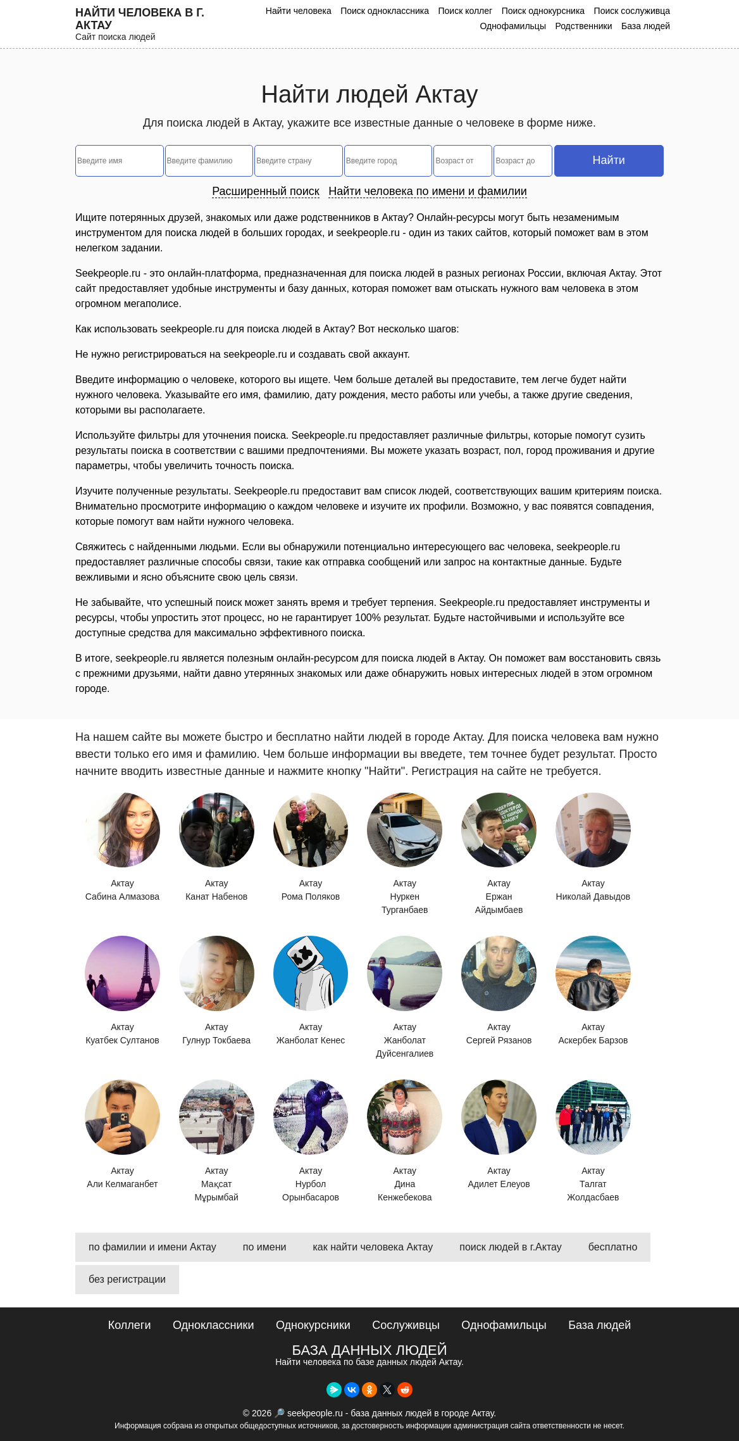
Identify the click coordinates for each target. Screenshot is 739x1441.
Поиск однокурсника (543, 11)
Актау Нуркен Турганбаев (404, 854)
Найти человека (299, 11)
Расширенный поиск (266, 191)
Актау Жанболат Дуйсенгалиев (404, 997)
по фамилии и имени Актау (152, 1247)
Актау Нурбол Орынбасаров (311, 1140)
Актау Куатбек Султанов (122, 990)
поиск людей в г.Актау (510, 1247)
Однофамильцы (513, 26)
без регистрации (127, 1279)
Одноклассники (213, 1325)
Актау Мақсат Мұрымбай (216, 1140)
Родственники (583, 26)
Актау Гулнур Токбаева (216, 990)
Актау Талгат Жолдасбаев (593, 1140)
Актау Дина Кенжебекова (404, 1140)
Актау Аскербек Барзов (593, 990)
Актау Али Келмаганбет (122, 1134)
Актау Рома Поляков (311, 847)
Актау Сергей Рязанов (499, 990)
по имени (265, 1247)
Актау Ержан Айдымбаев (499, 854)
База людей (645, 26)
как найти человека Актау (373, 1247)
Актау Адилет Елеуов (499, 1134)
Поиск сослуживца (632, 11)
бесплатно (613, 1247)
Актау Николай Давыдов (593, 847)
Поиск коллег (465, 11)
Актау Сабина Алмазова (122, 847)
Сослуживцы (406, 1325)
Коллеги (129, 1325)
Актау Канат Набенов (216, 847)
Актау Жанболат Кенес (311, 990)
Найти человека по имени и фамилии (427, 191)
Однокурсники (313, 1325)
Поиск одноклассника (384, 11)
